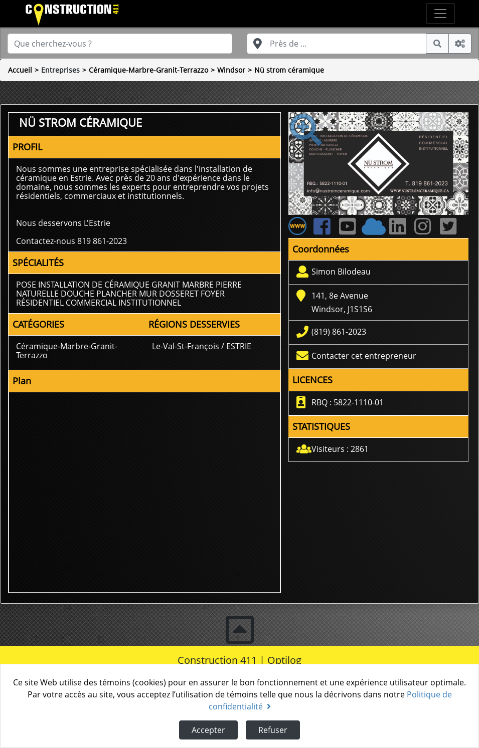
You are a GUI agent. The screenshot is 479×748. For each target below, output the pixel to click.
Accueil (20, 70)
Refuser (272, 729)
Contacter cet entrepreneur (363, 355)
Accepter (208, 729)
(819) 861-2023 (338, 331)
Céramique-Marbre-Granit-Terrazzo (148, 70)
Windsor (231, 70)
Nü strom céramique (289, 70)
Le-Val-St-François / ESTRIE (201, 346)
